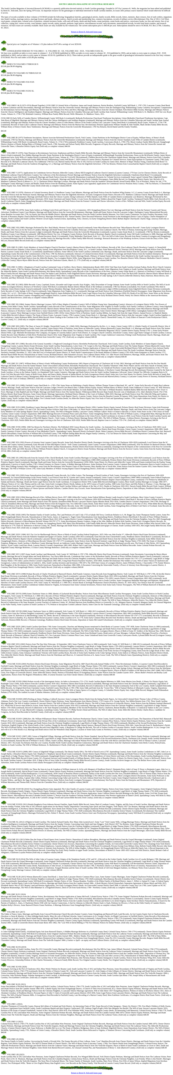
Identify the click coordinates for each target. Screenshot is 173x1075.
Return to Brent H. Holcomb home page (86, 32)
